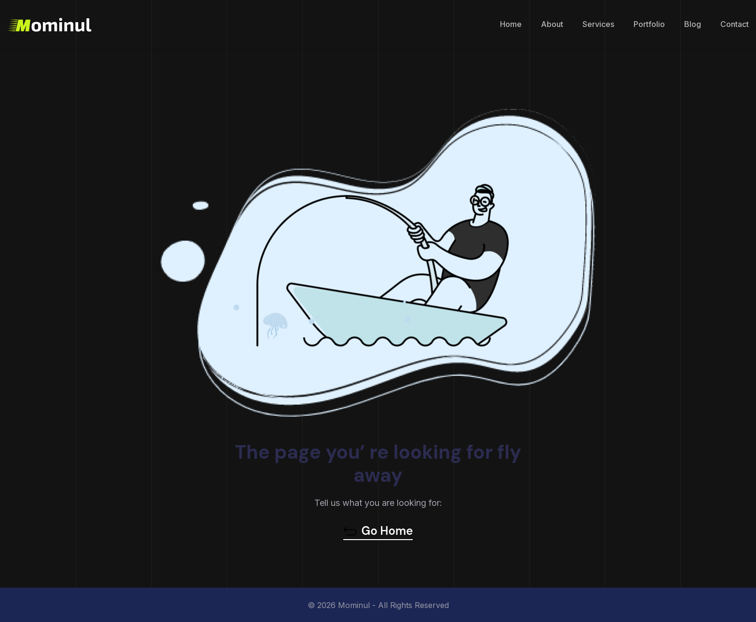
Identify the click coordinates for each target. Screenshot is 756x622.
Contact (734, 24)
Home (511, 24)
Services (598, 24)
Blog (692, 24)
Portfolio (649, 24)
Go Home (378, 531)
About (552, 24)
